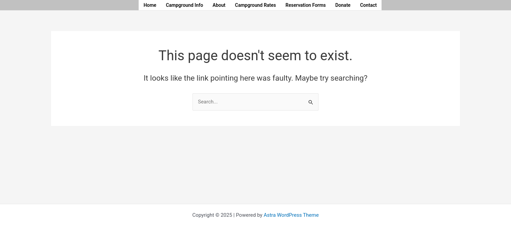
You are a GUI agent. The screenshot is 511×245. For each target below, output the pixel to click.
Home (149, 5)
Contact (368, 5)
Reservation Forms (305, 5)
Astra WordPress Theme (291, 215)
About (219, 5)
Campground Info (184, 5)
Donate (343, 5)
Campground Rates (255, 5)
